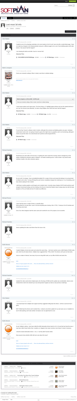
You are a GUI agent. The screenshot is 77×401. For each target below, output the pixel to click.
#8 (73, 222)
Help (11, 399)
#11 (73, 298)
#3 (73, 92)
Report (71, 64)
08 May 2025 (61, 386)
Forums (4, 18)
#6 (73, 172)
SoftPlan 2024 (12, 375)
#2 (73, 67)
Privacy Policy (73, 396)
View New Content (68, 18)
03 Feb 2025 (61, 381)
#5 (73, 150)
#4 (73, 124)
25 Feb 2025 (61, 376)
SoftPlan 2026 (12, 366)
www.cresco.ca (19, 80)
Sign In (66, 1)
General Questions (13, 371)
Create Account (73, 1)
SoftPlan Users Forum (5, 396)
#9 (73, 244)
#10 (73, 275)
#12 (73, 320)
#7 (73, 198)
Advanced (75, 5)
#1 (73, 38)
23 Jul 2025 (61, 372)
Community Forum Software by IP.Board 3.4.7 (67, 399)
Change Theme (5, 399)
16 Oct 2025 (61, 367)
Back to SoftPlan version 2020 (70, 356)
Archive (10, 18)
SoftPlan (6, 366)
